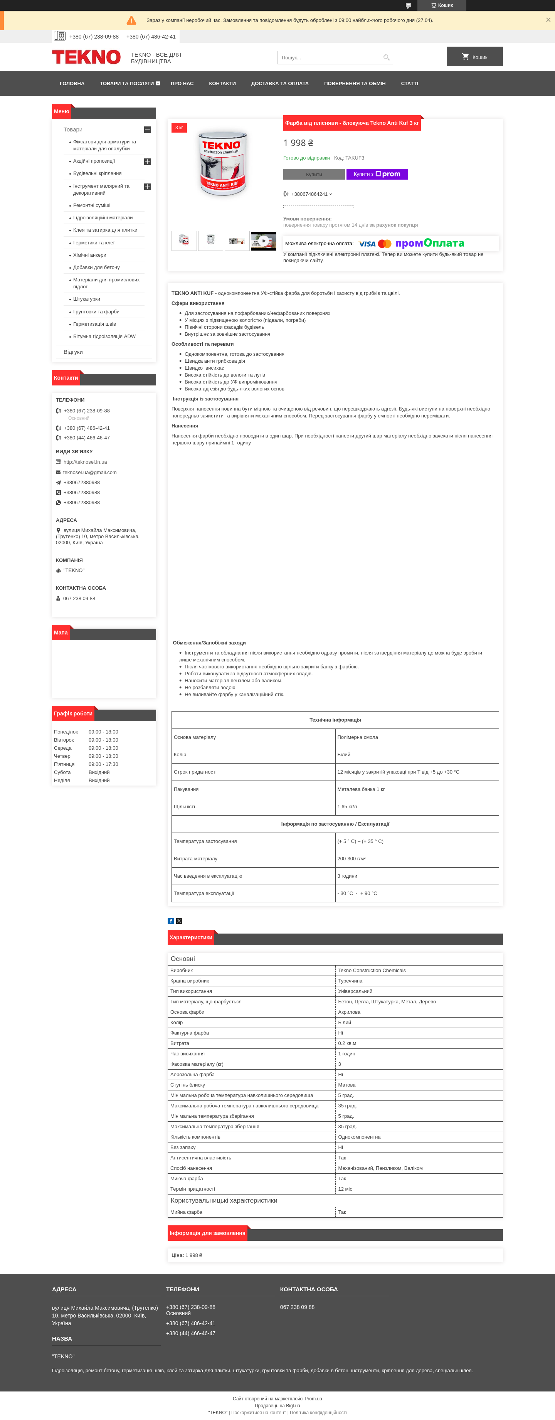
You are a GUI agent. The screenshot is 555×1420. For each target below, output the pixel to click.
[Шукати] (386, 57)
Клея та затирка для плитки (105, 230)
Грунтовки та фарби (96, 312)
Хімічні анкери (89, 255)
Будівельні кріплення (97, 173)
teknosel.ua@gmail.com (90, 472)
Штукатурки (86, 299)
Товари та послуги (127, 83)
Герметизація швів (94, 324)
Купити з (377, 174)
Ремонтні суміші (91, 205)
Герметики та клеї (93, 243)
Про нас (182, 83)
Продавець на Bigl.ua (277, 1405)
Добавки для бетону (96, 267)
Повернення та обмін (354, 83)
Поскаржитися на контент (258, 1412)
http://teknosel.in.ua (85, 462)
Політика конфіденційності (318, 1412)
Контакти (222, 83)
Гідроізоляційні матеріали (103, 217)
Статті (409, 83)
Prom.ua (313, 1398)
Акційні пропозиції (94, 161)
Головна (72, 83)
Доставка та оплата (280, 83)
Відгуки (73, 351)
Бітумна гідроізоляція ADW (104, 336)
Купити (314, 174)
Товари (73, 129)
